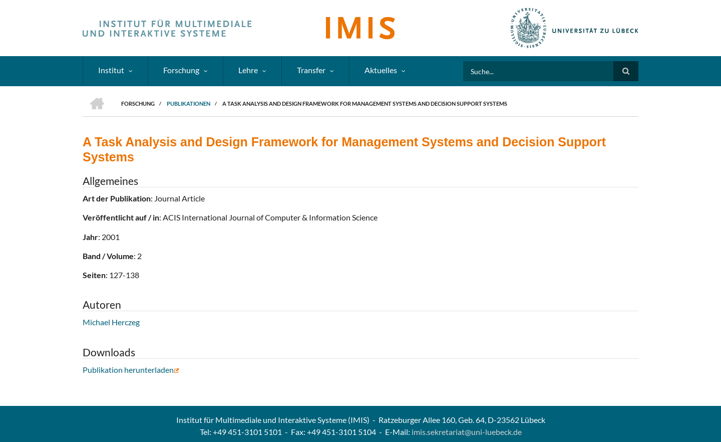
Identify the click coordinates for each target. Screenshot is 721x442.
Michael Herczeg (111, 322)
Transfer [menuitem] (311, 70)
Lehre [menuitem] (248, 70)
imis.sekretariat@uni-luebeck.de (467, 431)
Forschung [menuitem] (181, 70)
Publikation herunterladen (131, 369)
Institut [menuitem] (111, 70)
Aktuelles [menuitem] (381, 70)
